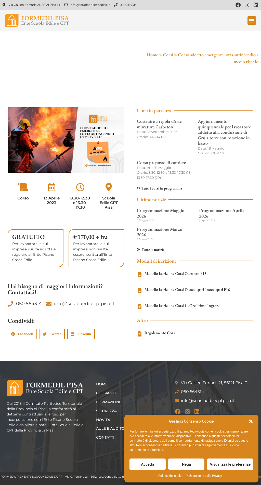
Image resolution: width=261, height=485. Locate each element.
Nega (186, 464)
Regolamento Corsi (160, 332)
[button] (250, 421)
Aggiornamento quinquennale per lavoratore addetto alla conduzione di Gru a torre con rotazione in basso (224, 132)
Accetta (147, 464)
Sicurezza (106, 411)
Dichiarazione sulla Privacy (204, 476)
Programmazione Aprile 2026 (221, 213)
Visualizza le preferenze (230, 464)
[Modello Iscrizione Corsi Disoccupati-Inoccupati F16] (139, 290)
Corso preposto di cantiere (161, 162)
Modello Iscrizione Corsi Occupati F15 (175, 273)
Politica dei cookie (170, 476)
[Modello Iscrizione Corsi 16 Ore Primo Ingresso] (139, 306)
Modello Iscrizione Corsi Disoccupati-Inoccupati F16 (187, 289)
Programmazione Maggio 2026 (160, 213)
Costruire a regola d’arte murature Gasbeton (159, 124)
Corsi (168, 55)
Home (152, 55)
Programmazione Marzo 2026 (159, 232)
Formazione (108, 402)
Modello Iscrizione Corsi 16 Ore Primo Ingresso (182, 305)
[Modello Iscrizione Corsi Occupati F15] (139, 274)
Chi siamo (106, 393)
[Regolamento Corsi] (139, 333)
